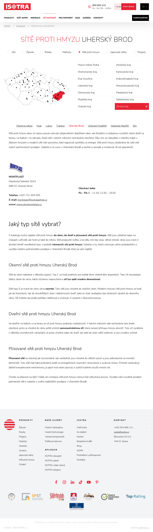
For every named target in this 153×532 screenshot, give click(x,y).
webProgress (143, 527)
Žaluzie (30, 52)
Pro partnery (66, 18)
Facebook (56, 482)
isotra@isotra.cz (121, 432)
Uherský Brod (76, 125)
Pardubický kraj (124, 92)
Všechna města (24, 125)
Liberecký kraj (85, 85)
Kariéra (87, 18)
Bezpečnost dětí (84, 441)
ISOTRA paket (52, 460)
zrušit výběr (146, 106)
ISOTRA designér (53, 455)
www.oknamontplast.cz (29, 204)
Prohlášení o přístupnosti (89, 455)
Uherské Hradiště (97, 125)
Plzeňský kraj (85, 99)
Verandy (23, 445)
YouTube (89, 482)
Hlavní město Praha (88, 65)
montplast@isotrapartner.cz (32, 199)
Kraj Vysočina (85, 78)
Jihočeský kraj (123, 65)
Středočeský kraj (125, 99)
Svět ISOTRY (22, 18)
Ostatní (22, 464)
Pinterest (97, 482)
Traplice (60, 125)
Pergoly (142, 52)
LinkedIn (72, 482)
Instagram (64, 482)
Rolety (48, 52)
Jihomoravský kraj (87, 71)
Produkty (9, 18)
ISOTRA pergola (53, 469)
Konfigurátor (140, 18)
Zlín (135, 125)
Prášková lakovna (53, 441)
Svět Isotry (82, 427)
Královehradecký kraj (127, 78)
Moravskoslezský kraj (127, 85)
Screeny (22, 450)
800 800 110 (95, 5)
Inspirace (35, 18)
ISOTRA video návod (55, 465)
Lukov (49, 125)
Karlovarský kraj (124, 71)
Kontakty (98, 18)
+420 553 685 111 (123, 427)
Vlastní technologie (54, 432)
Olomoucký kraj (86, 92)
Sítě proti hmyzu (91, 52)
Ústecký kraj (84, 106)
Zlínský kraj (122, 106)
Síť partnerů (49, 18)
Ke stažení (81, 432)
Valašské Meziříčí (120, 125)
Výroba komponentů (54, 436)
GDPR (80, 450)
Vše (13, 52)
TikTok (80, 482)
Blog (77, 18)
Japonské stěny (118, 52)
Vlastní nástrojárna (54, 427)
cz (143, 6)
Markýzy (66, 52)
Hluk (39, 125)
